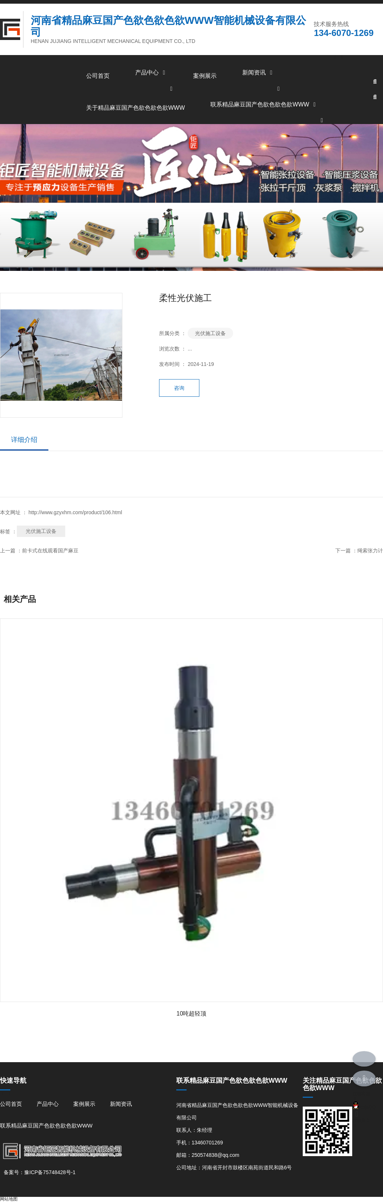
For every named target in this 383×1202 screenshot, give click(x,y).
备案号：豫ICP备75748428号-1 (40, 1172)
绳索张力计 (370, 550)
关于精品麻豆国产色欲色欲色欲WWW (135, 108)
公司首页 (98, 76)
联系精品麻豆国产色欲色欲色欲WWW (264, 104)
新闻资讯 (258, 72)
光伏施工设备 (210, 333)
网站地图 (9, 1199)
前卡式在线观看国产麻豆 (50, 550)
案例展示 (205, 76)
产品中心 (151, 72)
